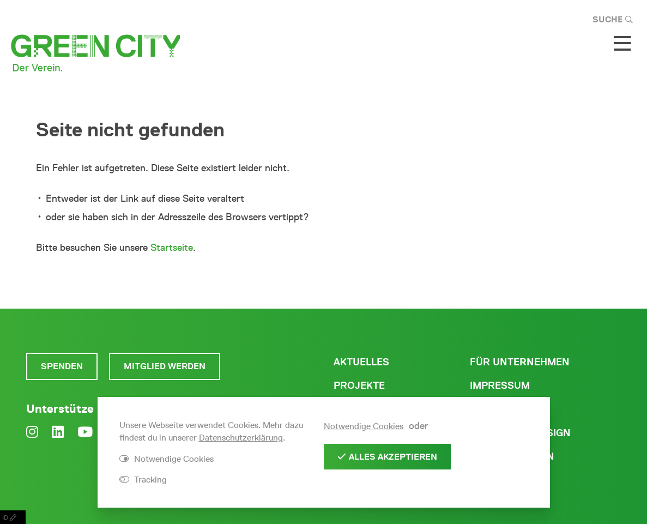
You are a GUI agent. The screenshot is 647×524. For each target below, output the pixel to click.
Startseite (171, 248)
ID (12, 517)
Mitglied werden (164, 366)
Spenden (62, 366)
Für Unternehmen (520, 362)
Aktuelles (361, 362)
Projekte (359, 386)
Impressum (500, 386)
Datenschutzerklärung (241, 437)
